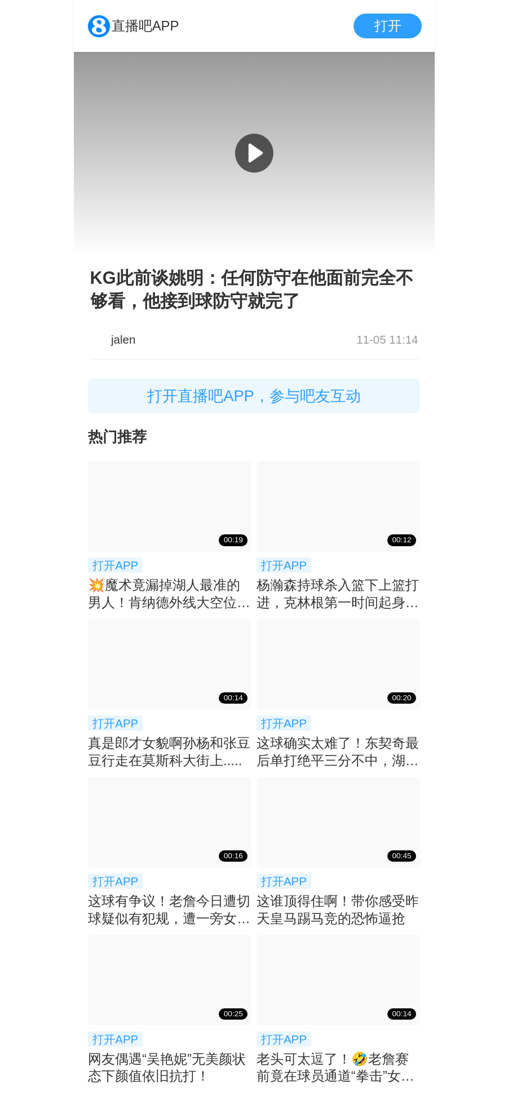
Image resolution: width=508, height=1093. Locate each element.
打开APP (115, 565)
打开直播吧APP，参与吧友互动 (254, 396)
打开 (387, 25)
